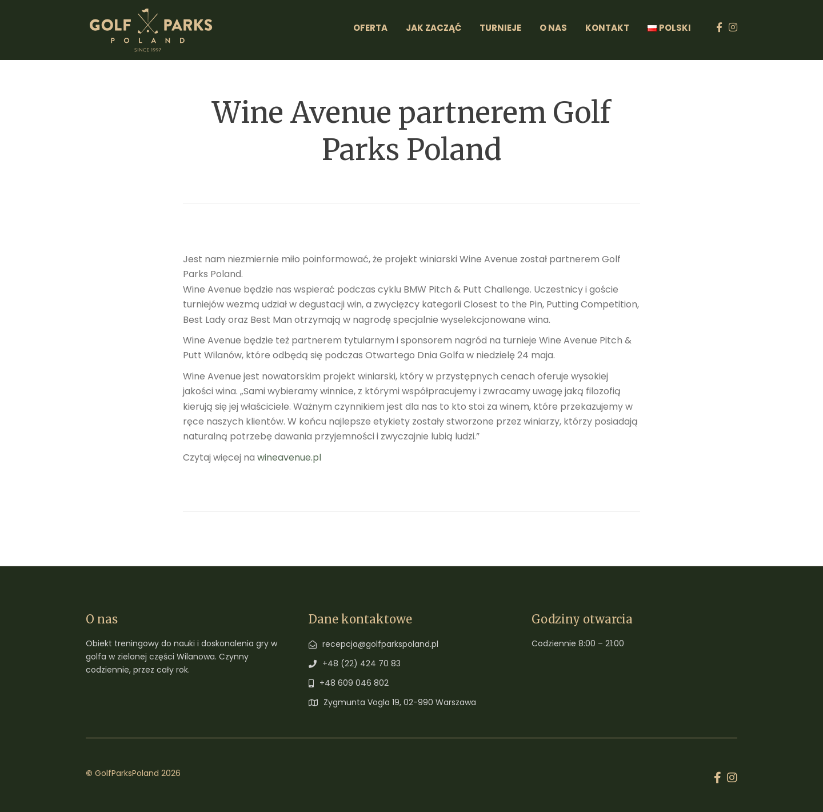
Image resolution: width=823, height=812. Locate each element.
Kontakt (607, 28)
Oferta (370, 28)
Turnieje (500, 28)
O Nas (553, 28)
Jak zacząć (433, 28)
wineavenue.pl (289, 457)
